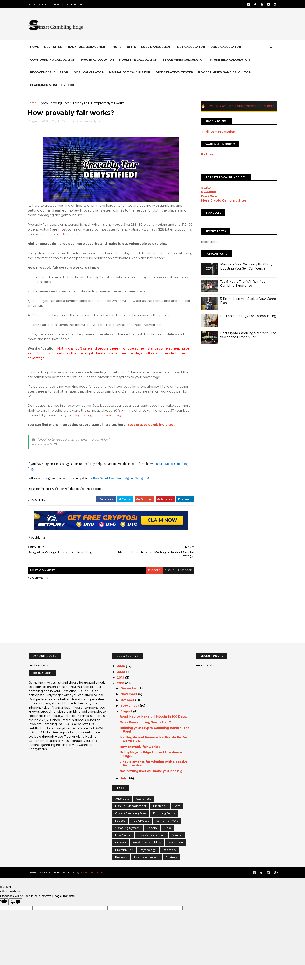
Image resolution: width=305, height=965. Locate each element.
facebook (183, 570)
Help (167, 828)
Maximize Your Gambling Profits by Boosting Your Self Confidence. (245, 266)
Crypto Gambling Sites (54, 103)
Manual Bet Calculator (130, 72)
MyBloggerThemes (92, 872)
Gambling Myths (167, 820)
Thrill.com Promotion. (217, 131)
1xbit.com (93, 234)
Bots (177, 806)
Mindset (120, 842)
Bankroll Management (88, 46)
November (129, 694)
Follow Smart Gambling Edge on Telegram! (120, 478)
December (130, 688)
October (128, 700)
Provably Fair (81, 103)
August (127, 711)
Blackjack (160, 806)
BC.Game (207, 192)
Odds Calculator (226, 46)
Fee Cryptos (140, 820)
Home (32, 4)
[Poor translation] (15, 902)
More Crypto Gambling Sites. (223, 200)
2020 (121, 672)
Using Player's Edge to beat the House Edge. (151, 754)
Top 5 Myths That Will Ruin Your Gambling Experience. (242, 283)
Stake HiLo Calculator (231, 59)
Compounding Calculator (53, 59)
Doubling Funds (164, 813)
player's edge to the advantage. (99, 415)
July (124, 778)
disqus (167, 570)
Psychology (148, 850)
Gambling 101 (74, 4)
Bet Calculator (192, 46)
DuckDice (208, 196)
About (44, 4)
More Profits (125, 46)
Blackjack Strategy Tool (53, 85)
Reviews (121, 857)
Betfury (206, 154)
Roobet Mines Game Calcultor (225, 72)
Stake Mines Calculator (185, 59)
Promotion (175, 842)
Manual (177, 835)
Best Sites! (54, 46)
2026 (121, 666)
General (152, 828)
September (130, 706)
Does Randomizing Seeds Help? (145, 722)
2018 (121, 683)
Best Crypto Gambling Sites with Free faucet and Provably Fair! (247, 335)
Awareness (143, 798)
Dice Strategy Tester (175, 72)
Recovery (169, 850)
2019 (121, 678)
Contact (57, 4)
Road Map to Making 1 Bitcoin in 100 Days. (153, 717)
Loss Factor (123, 835)
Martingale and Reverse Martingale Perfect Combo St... (155, 739)
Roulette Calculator (139, 59)
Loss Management (157, 46)
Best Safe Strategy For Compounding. (247, 316)
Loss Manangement (151, 835)
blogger (152, 570)
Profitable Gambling (147, 842)
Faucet (120, 820)
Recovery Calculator (50, 72)
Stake (205, 187)
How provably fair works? (140, 747)
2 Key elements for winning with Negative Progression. (154, 763)
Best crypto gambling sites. (152, 425)
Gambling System (127, 828)
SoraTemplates (52, 872)
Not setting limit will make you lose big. (151, 771)
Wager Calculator (98, 59)
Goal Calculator (90, 72)
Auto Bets (122, 798)
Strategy (171, 857)
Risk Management (146, 857)
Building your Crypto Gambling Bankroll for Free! (154, 730)
